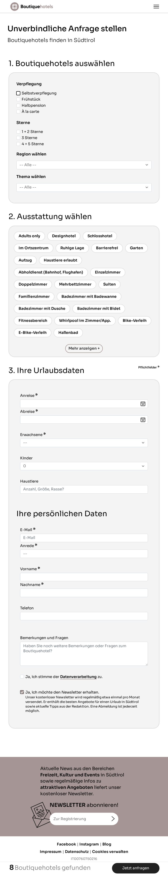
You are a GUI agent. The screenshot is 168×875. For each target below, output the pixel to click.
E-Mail (26, 530)
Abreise (27, 411)
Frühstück (28, 99)
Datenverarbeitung (78, 677)
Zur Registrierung (69, 819)
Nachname (30, 584)
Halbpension (31, 105)
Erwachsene (31, 434)
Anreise (27, 395)
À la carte (27, 111)
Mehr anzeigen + (84, 348)
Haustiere (29, 481)
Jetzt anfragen (135, 868)
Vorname (28, 569)
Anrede (27, 546)
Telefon (27, 608)
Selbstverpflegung (36, 93)
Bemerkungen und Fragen (44, 638)
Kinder (26, 458)
